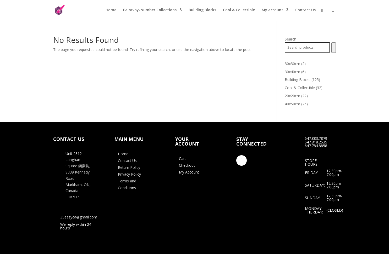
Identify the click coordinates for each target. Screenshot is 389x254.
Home (111, 10)
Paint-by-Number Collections (150, 10)
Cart (182, 158)
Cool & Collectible (239, 10)
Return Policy (129, 167)
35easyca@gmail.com (78, 217)
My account (272, 10)
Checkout (187, 165)
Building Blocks (202, 10)
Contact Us (305, 10)
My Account (189, 172)
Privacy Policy (129, 174)
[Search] (333, 47)
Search (290, 39)
